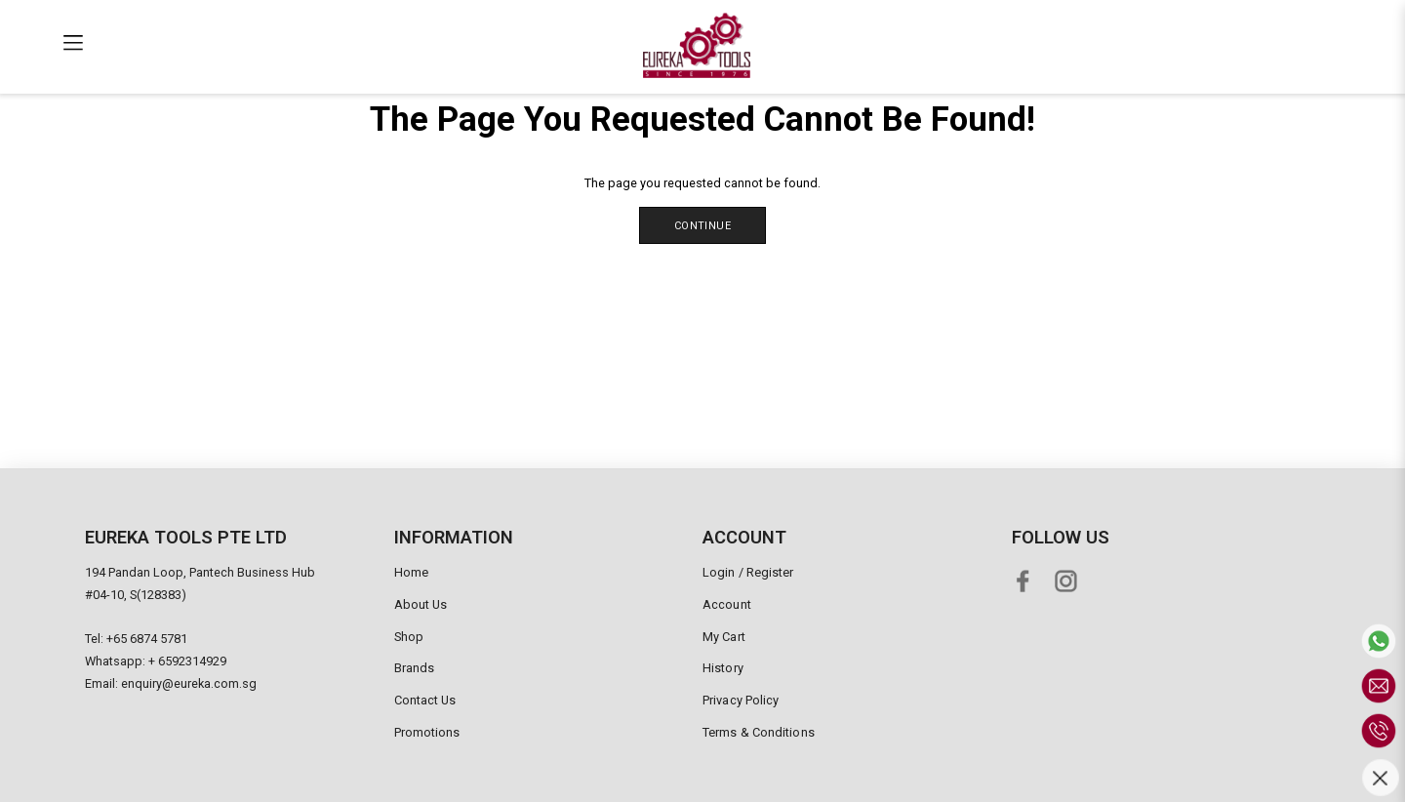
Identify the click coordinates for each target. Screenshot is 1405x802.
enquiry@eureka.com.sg (189, 683)
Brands (414, 668)
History (722, 668)
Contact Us (425, 700)
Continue (702, 226)
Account (726, 604)
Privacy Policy (740, 700)
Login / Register (748, 572)
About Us (421, 604)
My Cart (723, 636)
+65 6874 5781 (146, 638)
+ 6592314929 (187, 661)
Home (411, 572)
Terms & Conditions (758, 732)
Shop (408, 636)
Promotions (427, 732)
